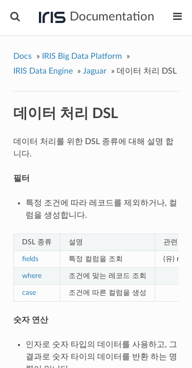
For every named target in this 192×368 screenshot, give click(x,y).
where (31, 276)
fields (30, 259)
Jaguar (94, 71)
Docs (22, 56)
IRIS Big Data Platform (82, 56)
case (29, 292)
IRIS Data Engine (43, 71)
